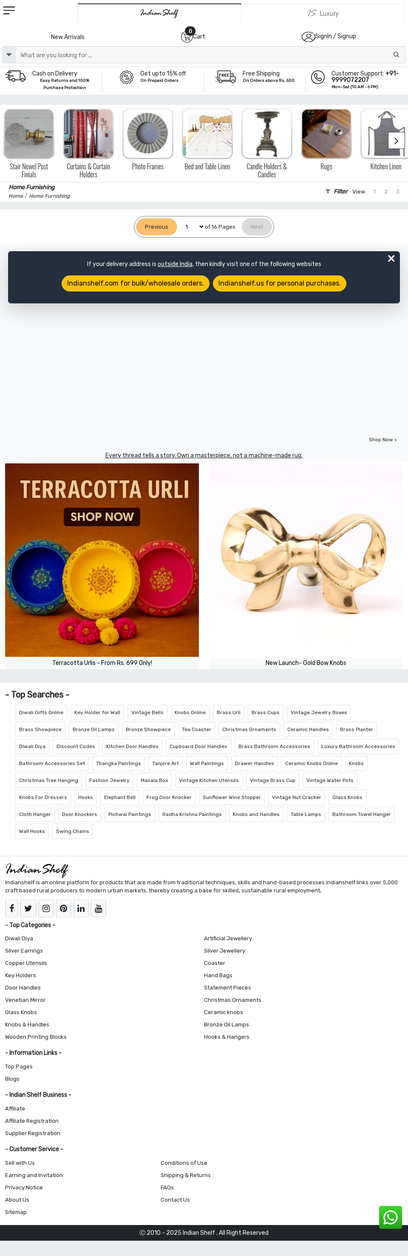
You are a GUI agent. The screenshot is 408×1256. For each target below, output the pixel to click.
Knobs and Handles (256, 814)
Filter (336, 191)
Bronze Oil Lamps (94, 729)
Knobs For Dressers (43, 797)
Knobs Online (190, 712)
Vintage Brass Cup (272, 780)
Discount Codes (76, 746)
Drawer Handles (254, 763)
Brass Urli (229, 712)
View (358, 191)
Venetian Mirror (25, 1000)
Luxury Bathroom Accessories (358, 746)
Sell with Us (20, 1163)
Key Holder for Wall (97, 712)
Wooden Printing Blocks (36, 1037)
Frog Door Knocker (169, 797)
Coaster (214, 963)
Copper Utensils (26, 963)
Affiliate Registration (32, 1121)
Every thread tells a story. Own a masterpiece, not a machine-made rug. (204, 455)
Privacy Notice (24, 1187)
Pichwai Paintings (129, 814)
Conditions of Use (184, 1163)
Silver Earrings (24, 951)
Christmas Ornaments (249, 729)
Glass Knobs (347, 797)
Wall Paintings (207, 763)
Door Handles (23, 987)
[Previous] (156, 227)
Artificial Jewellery (228, 938)
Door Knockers (79, 814)
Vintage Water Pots (330, 780)
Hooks (85, 797)
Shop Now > (383, 440)
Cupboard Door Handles (198, 746)
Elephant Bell (120, 797)
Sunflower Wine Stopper (232, 797)
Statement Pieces (227, 987)
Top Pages (19, 1066)
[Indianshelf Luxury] (323, 13)
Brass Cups (266, 712)
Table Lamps (306, 814)
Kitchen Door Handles (132, 746)
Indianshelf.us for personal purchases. (279, 283)
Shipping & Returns (186, 1175)
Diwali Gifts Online (41, 712)
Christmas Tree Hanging (48, 780)
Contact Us (175, 1200)
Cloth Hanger (35, 814)
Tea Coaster (196, 729)
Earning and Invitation (34, 1175)
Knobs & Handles (27, 1024)
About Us (17, 1200)
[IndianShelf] (159, 12)
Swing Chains (72, 831)
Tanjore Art (165, 763)
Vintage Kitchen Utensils (209, 780)
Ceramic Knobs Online (311, 763)
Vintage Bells (147, 712)
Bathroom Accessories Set (52, 763)
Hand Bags (218, 975)
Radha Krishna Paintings (192, 814)
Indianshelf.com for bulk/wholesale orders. (135, 283)
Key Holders (20, 975)
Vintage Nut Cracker (296, 797)
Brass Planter (356, 729)
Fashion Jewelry (109, 780)
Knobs (356, 763)
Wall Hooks (32, 831)
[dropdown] (9, 54)
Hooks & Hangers (226, 1037)
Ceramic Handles (308, 729)
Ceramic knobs (223, 1012)
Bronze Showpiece (148, 729)
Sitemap (16, 1212)
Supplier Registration (32, 1133)
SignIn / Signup (335, 36)
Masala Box (154, 780)
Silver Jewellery (224, 951)
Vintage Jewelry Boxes (319, 712)
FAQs (167, 1187)
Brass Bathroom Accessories (274, 746)
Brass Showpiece (40, 729)
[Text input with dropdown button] (210, 54)
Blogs (12, 1079)
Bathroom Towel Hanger (361, 814)
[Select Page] (191, 227)
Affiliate (15, 1108)
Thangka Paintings (118, 763)
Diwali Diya (32, 746)
